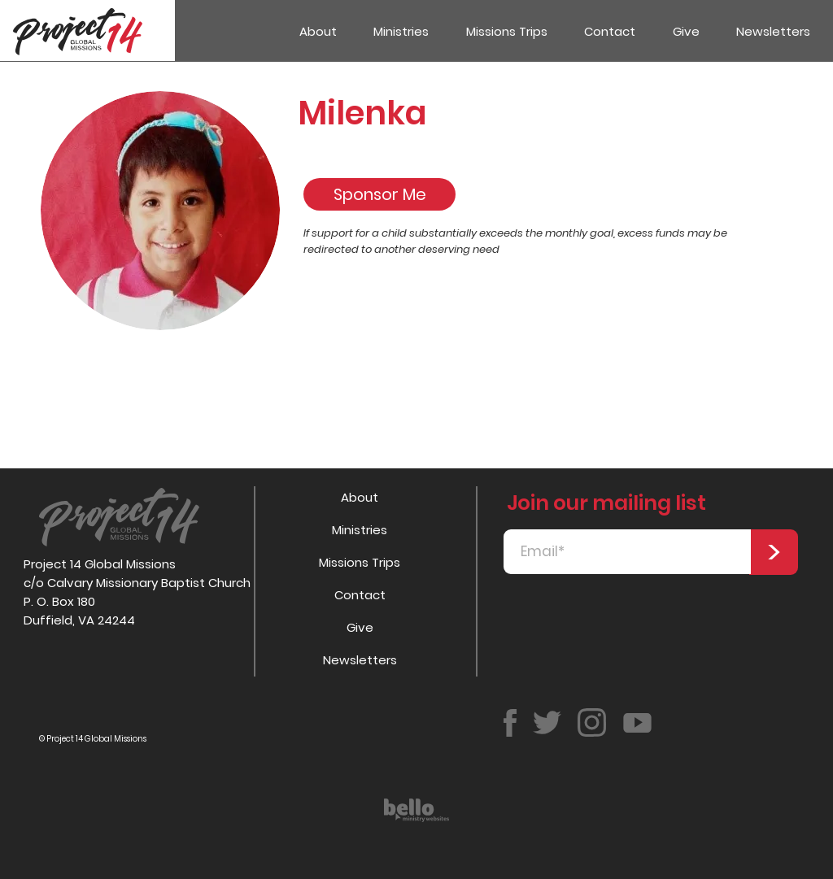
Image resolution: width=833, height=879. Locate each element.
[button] (402, 31)
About (359, 497)
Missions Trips (359, 562)
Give (360, 627)
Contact (360, 594)
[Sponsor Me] (379, 194)
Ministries (359, 529)
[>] (773, 552)
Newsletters (360, 659)
